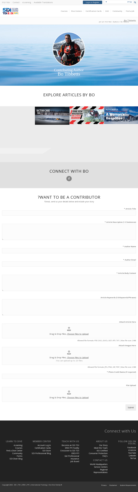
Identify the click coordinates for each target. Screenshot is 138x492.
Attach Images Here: (127, 345)
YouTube (132, 453)
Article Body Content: (126, 273)
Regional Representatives (101, 471)
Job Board (74, 461)
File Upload (131, 385)
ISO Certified (102, 450)
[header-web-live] (32, 11)
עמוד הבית (6, 2)
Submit (131, 407)
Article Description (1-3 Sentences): (120, 222)
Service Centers (101, 467)
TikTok (133, 458)
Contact (16, 2)
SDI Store (46, 450)
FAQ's (105, 456)
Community (17, 453)
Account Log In (44, 445)
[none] (118, 2)
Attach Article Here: (127, 322)
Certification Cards (43, 448)
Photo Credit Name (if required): (121, 372)
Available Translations (43, 2)
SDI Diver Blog (16, 458)
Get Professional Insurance (72, 457)
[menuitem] (6, 2)
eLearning (26, 2)
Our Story (103, 445)
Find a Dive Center (14, 450)
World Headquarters (99, 464)
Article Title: (130, 209)
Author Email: (129, 260)
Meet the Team (101, 448)
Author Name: (129, 246)
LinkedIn (132, 455)
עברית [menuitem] (129, 2)
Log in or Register (92, 2)
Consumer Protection (98, 453)
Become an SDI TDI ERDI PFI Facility (70, 446)
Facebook (131, 447)
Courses (18, 448)
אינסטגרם (132, 450)
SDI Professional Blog (41, 453)
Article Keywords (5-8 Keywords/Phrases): (118, 297)
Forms (19, 456)
